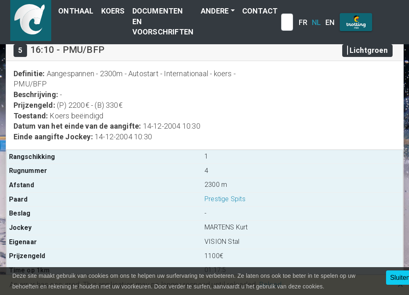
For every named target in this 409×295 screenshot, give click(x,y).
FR (303, 22)
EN (329, 22)
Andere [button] (215, 11)
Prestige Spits (224, 199)
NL (316, 22)
